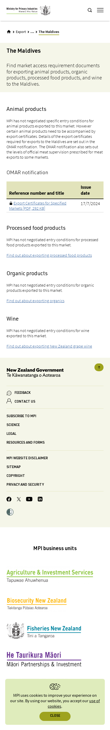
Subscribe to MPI (21, 416)
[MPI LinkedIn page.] (40, 500)
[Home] (8, 31)
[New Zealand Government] (55, 373)
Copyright (15, 476)
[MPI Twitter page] (19, 500)
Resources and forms (25, 443)
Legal (11, 434)
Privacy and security (25, 485)
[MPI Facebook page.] (9, 500)
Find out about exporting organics (35, 300)
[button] (9, 513)
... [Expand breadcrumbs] (32, 32)
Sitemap (13, 467)
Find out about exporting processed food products (49, 255)
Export (21, 32)
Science (13, 425)
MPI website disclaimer (27, 458)
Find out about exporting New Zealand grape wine (49, 346)
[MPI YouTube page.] (29, 500)
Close (55, 716)
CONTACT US (25, 402)
